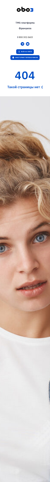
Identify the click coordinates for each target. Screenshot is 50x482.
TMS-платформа (25, 22)
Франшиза (25, 28)
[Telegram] (22, 44)
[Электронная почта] (27, 44)
